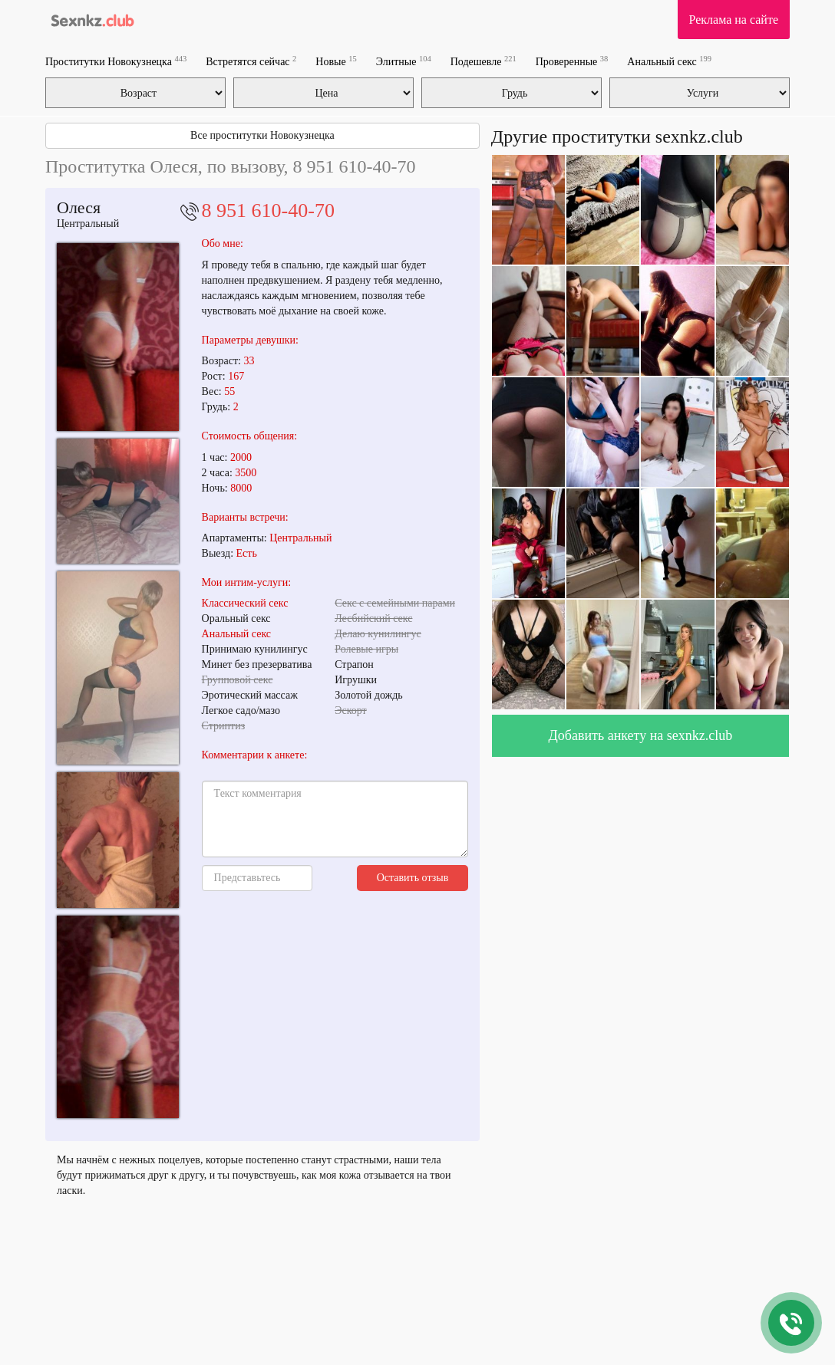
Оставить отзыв (413, 877)
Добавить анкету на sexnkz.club (641, 735)
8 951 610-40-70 (268, 210)
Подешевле (484, 60)
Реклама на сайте (733, 19)
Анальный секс (669, 60)
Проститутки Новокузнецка (115, 60)
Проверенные (572, 60)
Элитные (403, 60)
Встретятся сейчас (251, 60)
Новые (335, 60)
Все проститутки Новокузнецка (262, 135)
